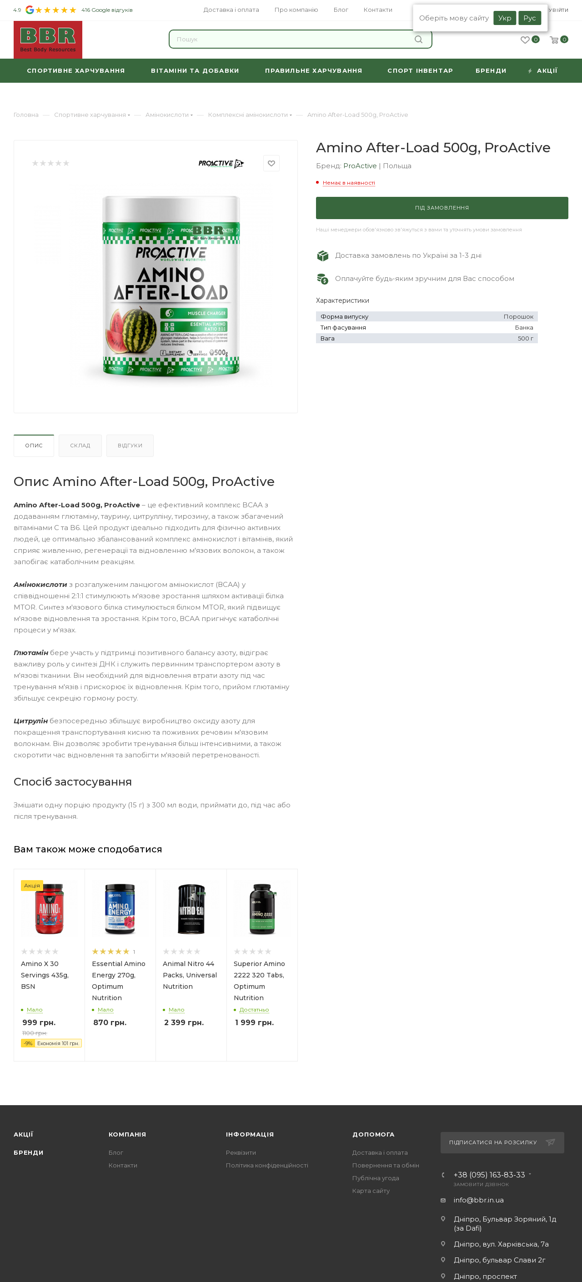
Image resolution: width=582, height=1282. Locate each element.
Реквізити (241, 1152)
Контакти (123, 1165)
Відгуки (130, 445)
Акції (24, 1134)
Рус (529, 18)
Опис (34, 445)
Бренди (29, 1152)
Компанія (127, 1134)
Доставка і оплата (380, 1152)
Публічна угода (375, 1178)
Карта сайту (371, 1190)
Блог (116, 1152)
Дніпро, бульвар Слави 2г (500, 1260)
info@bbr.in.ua (479, 1200)
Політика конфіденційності (267, 1165)
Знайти (418, 39)
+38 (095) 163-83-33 (489, 1175)
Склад (80, 445)
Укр (505, 18)
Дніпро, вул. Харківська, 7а (501, 1244)
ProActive (361, 165)
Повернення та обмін (385, 1165)
